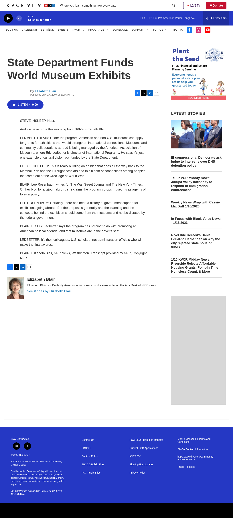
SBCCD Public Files (93, 472)
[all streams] (216, 26)
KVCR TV (78, 37)
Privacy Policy (137, 481)
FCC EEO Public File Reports (146, 448)
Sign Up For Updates (141, 472)
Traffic (177, 37)
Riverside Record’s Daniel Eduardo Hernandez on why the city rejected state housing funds (195, 249)
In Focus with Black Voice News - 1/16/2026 (196, 229)
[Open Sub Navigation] (107, 37)
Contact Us (88, 448)
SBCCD (86, 456)
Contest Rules (90, 464)
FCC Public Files (91, 481)
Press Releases (186, 475)
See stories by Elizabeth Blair (49, 299)
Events (63, 37)
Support (138, 37)
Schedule (120, 37)
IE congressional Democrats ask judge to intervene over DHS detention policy (196, 170)
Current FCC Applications (143, 456)
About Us (11, 37)
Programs (96, 37)
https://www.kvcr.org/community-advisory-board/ (195, 466)
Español (47, 37)
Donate (220, 9)
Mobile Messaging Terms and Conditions (194, 449)
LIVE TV (194, 9)
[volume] (19, 26)
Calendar (29, 37)
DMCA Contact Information (192, 457)
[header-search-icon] (174, 9)
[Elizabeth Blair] (15, 296)
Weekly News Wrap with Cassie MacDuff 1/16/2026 (195, 212)
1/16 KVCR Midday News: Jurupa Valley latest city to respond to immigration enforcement (191, 192)
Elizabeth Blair (45, 99)
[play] (8, 26)
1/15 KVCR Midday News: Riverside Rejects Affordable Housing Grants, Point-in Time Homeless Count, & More (194, 274)
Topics (158, 37)
